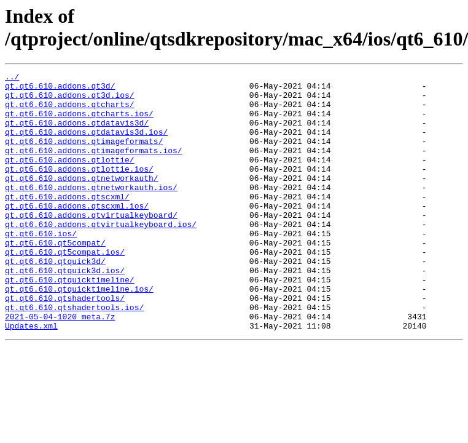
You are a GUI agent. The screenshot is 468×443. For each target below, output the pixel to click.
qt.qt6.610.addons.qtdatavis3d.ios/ (86, 144)
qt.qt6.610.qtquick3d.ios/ (65, 310)
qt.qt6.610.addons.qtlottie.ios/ (79, 188)
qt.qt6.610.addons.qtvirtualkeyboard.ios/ (101, 255)
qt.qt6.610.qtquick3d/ (55, 299)
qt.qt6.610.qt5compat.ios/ (65, 288)
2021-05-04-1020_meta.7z (60, 366)
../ (12, 78)
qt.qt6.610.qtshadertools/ (65, 343)
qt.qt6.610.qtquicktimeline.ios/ (79, 332)
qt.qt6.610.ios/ (41, 266)
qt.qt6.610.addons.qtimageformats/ (84, 155)
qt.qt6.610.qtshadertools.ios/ (74, 355)
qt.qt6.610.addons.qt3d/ (60, 89)
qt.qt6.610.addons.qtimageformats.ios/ (93, 166)
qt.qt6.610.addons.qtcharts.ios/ (79, 122)
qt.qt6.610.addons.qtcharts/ (70, 111)
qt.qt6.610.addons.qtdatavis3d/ (77, 133)
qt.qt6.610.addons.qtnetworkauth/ (81, 200)
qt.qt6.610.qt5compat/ (55, 277)
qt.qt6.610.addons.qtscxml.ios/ (77, 233)
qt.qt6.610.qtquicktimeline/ (70, 321)
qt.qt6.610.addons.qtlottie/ (70, 177)
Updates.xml (31, 377)
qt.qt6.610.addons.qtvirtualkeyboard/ (91, 244)
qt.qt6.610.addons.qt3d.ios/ (70, 100)
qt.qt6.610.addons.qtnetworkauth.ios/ (91, 211)
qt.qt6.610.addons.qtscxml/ (67, 222)
